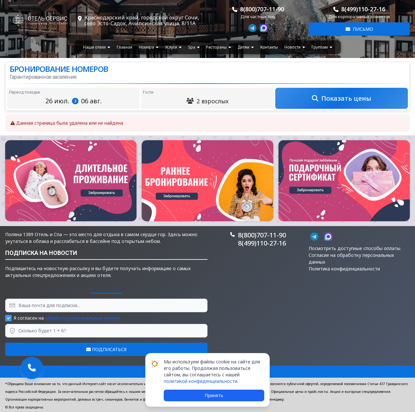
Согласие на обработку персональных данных (351, 258)
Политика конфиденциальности (344, 269)
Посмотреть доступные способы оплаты (354, 248)
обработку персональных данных (82, 318)
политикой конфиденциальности (200, 381)
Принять (214, 395)
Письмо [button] (359, 29)
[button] (70, 180)
